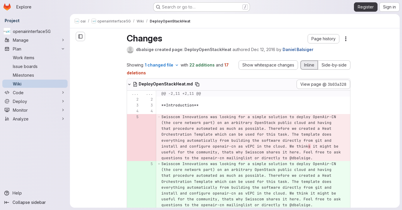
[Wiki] (35, 84)
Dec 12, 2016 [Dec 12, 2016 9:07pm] (263, 49)
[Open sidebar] (80, 36)
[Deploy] (35, 101)
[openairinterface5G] (35, 31)
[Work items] (35, 57)
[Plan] (35, 49)
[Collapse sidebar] (35, 202)
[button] (323, 38)
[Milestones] (35, 75)
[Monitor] (35, 110)
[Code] (35, 92)
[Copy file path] (197, 84)
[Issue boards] (35, 66)
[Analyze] (35, 119)
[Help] (35, 193)
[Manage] (35, 40)
